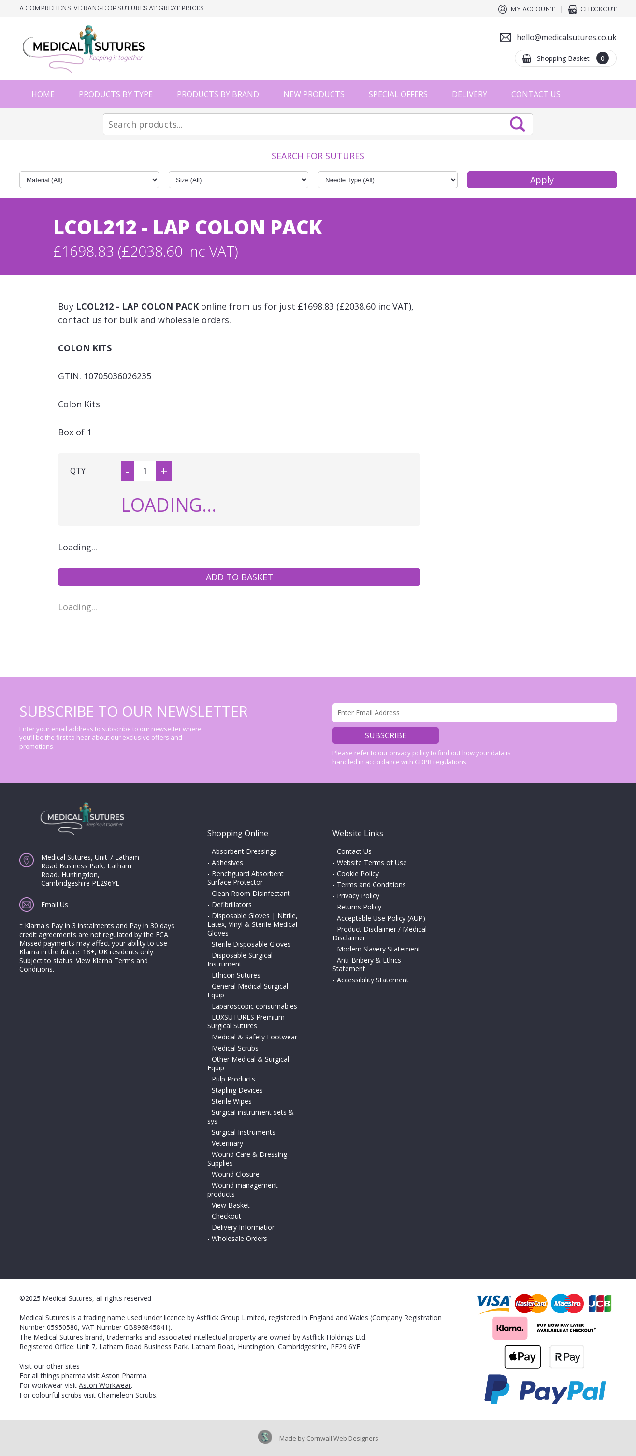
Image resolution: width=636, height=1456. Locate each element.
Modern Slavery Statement (378, 948)
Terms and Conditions (371, 884)
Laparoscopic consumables (254, 1005)
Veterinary (227, 1143)
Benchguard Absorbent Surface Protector (245, 878)
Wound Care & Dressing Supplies (247, 1159)
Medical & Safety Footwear (254, 1036)
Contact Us (536, 94)
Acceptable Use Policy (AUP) (381, 918)
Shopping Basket (573, 58)
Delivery (469, 94)
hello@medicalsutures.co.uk (567, 37)
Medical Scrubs (235, 1047)
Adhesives (227, 862)
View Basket (231, 1205)
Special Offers (398, 94)
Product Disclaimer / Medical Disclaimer (379, 933)
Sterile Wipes (232, 1101)
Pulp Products (233, 1078)
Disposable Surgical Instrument (240, 959)
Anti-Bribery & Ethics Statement (366, 964)
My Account (532, 9)
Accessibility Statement (373, 979)
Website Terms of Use (372, 862)
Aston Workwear (105, 1385)
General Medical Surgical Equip (247, 990)
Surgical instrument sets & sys (250, 1116)
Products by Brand (218, 94)
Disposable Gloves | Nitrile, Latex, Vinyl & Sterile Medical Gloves (252, 924)
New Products (314, 94)
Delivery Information (244, 1227)
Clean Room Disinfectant (251, 893)
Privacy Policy (358, 895)
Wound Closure (236, 1174)
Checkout (598, 9)
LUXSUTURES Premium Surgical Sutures (246, 1021)
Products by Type (116, 94)
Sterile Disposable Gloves (251, 944)
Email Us (54, 904)
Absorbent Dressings (244, 851)
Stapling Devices (237, 1090)
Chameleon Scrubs (127, 1394)
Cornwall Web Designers (342, 1438)
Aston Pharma (123, 1375)
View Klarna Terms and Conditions (83, 965)
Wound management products (242, 1189)
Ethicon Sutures (236, 975)
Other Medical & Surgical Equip (248, 1063)
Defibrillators (232, 904)
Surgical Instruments (243, 1132)
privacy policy (409, 753)
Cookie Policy (358, 873)
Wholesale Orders (239, 1238)
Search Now (517, 124)
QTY (78, 470)
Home (43, 94)
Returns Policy (359, 906)
